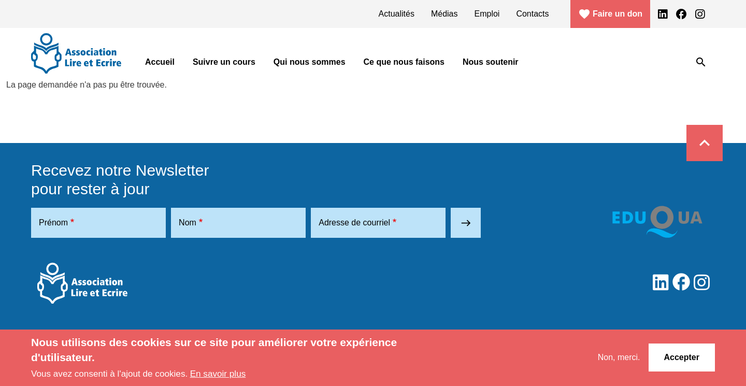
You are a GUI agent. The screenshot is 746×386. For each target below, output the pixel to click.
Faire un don (610, 14)
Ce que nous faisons (404, 62)
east (466, 223)
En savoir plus (218, 373)
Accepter (681, 357)
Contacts (532, 13)
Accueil (160, 62)
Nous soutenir (491, 62)
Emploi (487, 13)
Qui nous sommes (310, 62)
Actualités (396, 13)
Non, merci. (619, 357)
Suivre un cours (224, 62)
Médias (444, 13)
